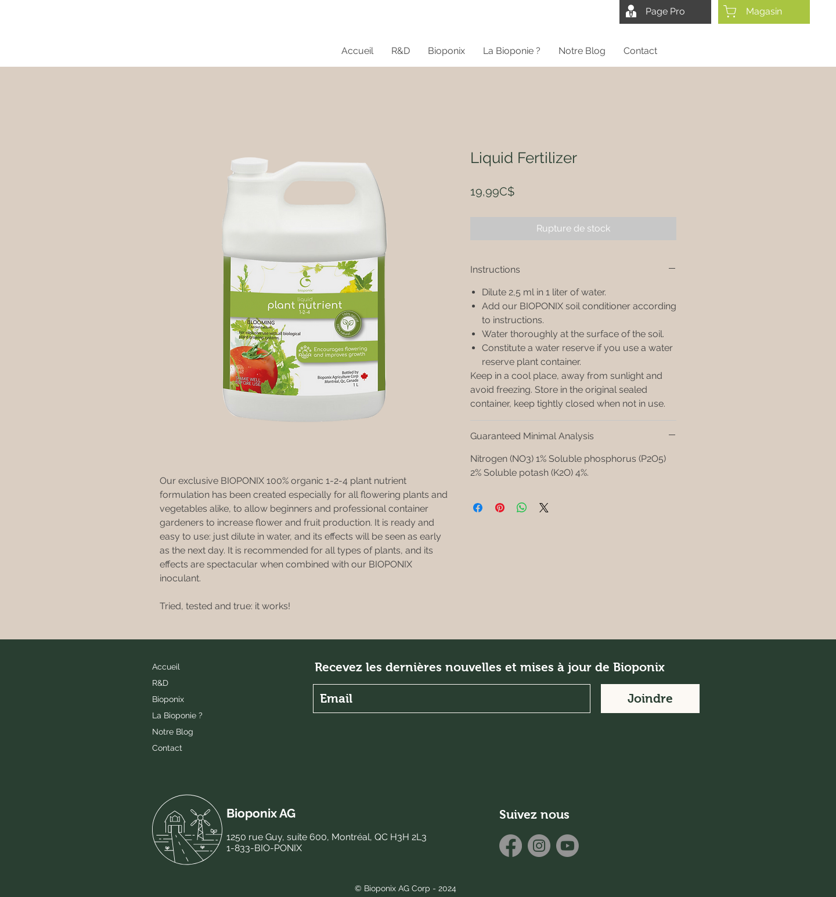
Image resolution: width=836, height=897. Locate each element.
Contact (167, 748)
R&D (160, 683)
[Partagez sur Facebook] (478, 508)
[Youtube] (567, 845)
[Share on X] (544, 508)
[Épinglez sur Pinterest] (500, 508)
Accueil (166, 666)
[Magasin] (764, 12)
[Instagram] (539, 845)
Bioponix (168, 699)
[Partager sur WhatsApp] (522, 508)
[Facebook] (510, 845)
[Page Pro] (665, 12)
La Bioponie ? (177, 715)
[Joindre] (650, 698)
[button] (446, 51)
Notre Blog (172, 731)
